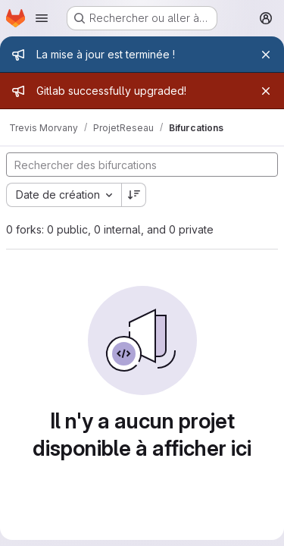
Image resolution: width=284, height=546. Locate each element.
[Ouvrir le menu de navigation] (42, 18)
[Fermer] (266, 55)
